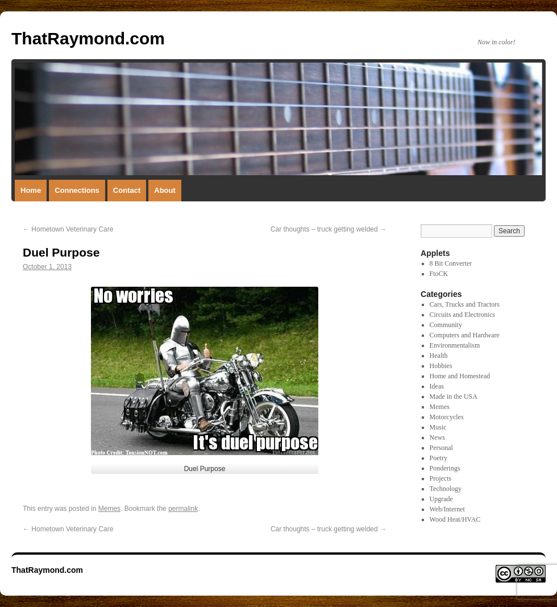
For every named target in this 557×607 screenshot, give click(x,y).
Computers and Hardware (465, 335)
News (437, 437)
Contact (126, 190)
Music (438, 427)
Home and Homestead (460, 376)
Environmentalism (455, 345)
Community (446, 325)
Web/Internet (447, 509)
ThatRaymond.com (88, 38)
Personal (441, 448)
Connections (77, 190)
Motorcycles (447, 417)
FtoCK (439, 274)
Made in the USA (453, 396)
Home (30, 190)
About (165, 190)
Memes (109, 509)
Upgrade (441, 499)
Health (439, 356)
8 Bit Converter (451, 263)
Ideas (437, 386)
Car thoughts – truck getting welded (328, 229)
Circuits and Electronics (462, 315)
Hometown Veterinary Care (68, 229)
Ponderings (445, 468)
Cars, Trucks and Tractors (465, 304)
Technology (446, 489)
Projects (441, 478)
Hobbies (441, 366)
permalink (183, 509)
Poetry (438, 458)
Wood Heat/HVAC (455, 519)
